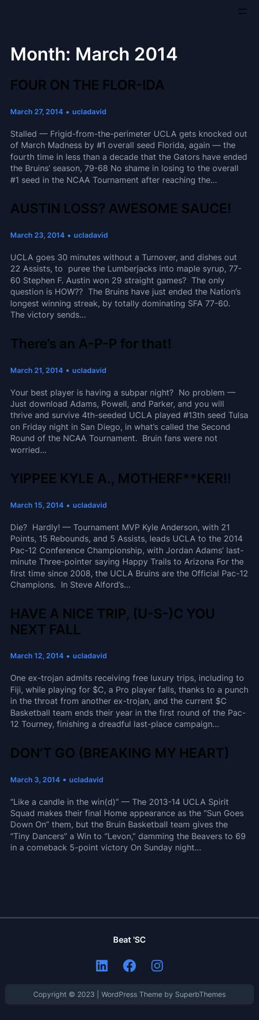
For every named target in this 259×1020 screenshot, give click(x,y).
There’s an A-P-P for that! (90, 343)
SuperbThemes (200, 994)
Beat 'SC (129, 939)
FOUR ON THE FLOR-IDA (87, 85)
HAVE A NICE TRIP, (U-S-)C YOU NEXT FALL (112, 621)
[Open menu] (242, 11)
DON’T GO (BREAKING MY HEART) (119, 753)
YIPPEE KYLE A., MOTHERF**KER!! (120, 478)
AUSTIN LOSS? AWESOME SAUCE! (120, 208)
